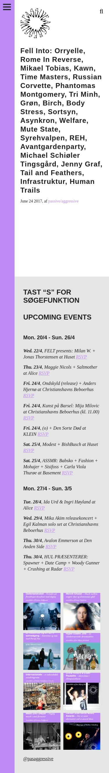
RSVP (81, 356)
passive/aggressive (63, 201)
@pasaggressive (38, 758)
